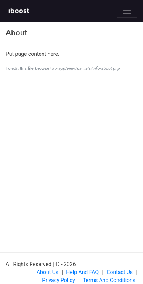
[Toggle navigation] (127, 10)
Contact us (119, 272)
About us (47, 272)
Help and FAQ (82, 272)
